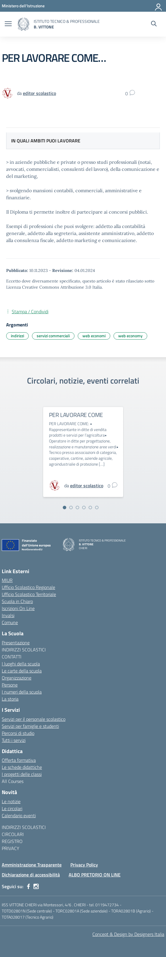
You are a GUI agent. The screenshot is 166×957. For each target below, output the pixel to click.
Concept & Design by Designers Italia (128, 934)
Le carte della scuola (22, 670)
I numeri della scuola (22, 691)
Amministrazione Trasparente (32, 864)
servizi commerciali (53, 336)
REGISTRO (12, 841)
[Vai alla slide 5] (90, 507)
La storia (10, 698)
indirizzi (17, 336)
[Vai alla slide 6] (97, 507)
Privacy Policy (84, 864)
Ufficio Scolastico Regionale (28, 587)
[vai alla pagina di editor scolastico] (39, 93)
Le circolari (12, 808)
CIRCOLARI (13, 834)
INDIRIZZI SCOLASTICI (24, 649)
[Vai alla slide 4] (84, 507)
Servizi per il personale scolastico (33, 719)
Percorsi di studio (18, 733)
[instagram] (36, 886)
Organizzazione (16, 677)
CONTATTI (11, 656)
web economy (130, 336)
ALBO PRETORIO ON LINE (95, 874)
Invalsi (8, 615)
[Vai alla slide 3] (77, 507)
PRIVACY (10, 848)
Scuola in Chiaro (17, 601)
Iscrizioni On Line (18, 608)
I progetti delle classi (22, 774)
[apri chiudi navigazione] (8, 24)
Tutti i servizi (14, 740)
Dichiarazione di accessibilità (31, 874)
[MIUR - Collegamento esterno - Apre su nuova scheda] (23, 6)
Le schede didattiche (22, 767)
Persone (10, 684)
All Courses (12, 781)
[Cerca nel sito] (153, 24)
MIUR (7, 580)
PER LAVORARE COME (76, 414)
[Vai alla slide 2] (71, 507)
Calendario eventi (19, 815)
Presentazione (16, 642)
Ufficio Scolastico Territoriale (29, 594)
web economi (94, 336)
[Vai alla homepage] (23, 24)
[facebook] (28, 886)
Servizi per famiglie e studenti (30, 726)
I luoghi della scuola (21, 663)
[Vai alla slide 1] (64, 507)
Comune (10, 622)
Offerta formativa (19, 760)
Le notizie (11, 801)
